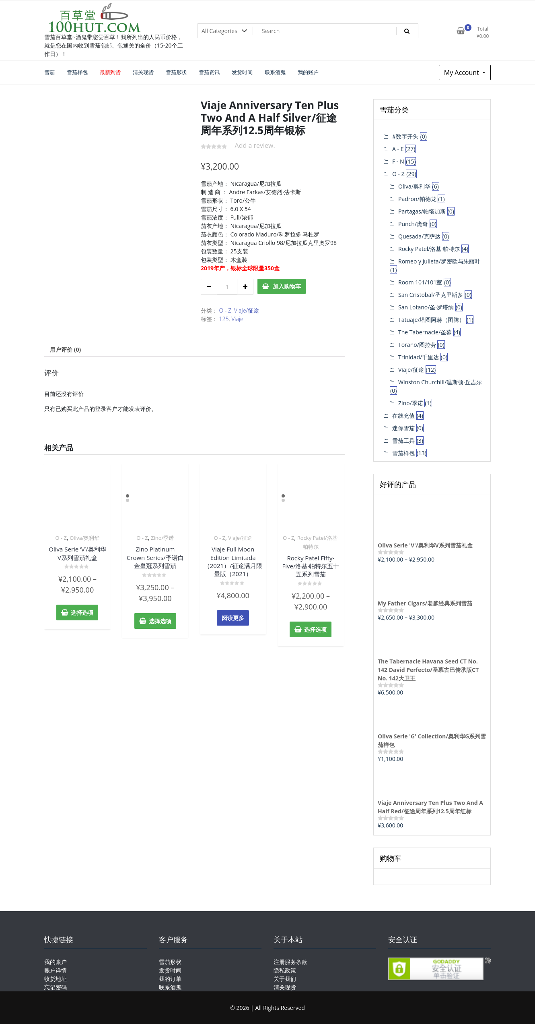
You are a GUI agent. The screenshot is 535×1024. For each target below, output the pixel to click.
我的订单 (170, 979)
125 (224, 319)
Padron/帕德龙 (417, 199)
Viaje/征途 (246, 310)
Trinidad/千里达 (418, 357)
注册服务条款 (290, 962)
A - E (397, 149)
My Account (462, 72)
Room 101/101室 (420, 282)
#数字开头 (405, 136)
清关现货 (285, 987)
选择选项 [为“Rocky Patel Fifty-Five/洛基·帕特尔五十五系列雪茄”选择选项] (315, 629)
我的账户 (55, 962)
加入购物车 (287, 286)
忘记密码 (55, 987)
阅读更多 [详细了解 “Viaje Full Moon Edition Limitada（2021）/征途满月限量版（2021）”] (233, 618)
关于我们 (285, 979)
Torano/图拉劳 (417, 344)
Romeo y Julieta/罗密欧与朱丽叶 (439, 261)
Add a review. (255, 145)
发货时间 (170, 970)
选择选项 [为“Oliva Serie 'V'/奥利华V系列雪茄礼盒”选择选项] (82, 612)
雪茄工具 (403, 440)
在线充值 (403, 415)
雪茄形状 (170, 962)
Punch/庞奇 (413, 224)
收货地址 (55, 979)
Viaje (237, 319)
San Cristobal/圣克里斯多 (430, 294)
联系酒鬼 (170, 987)
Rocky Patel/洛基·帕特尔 (429, 249)
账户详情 (55, 970)
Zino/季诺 (162, 537)
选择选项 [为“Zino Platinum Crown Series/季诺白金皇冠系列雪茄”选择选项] (160, 621)
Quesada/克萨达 (419, 236)
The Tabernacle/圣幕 (425, 332)
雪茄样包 (403, 453)
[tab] (65, 349)
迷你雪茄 (403, 428)
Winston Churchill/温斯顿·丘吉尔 (440, 382)
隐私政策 (285, 970)
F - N (398, 161)
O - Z (225, 310)
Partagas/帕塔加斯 (422, 211)
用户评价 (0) (65, 349)
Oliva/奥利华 (84, 537)
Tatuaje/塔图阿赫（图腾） (431, 319)
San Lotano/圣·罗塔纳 (426, 307)
